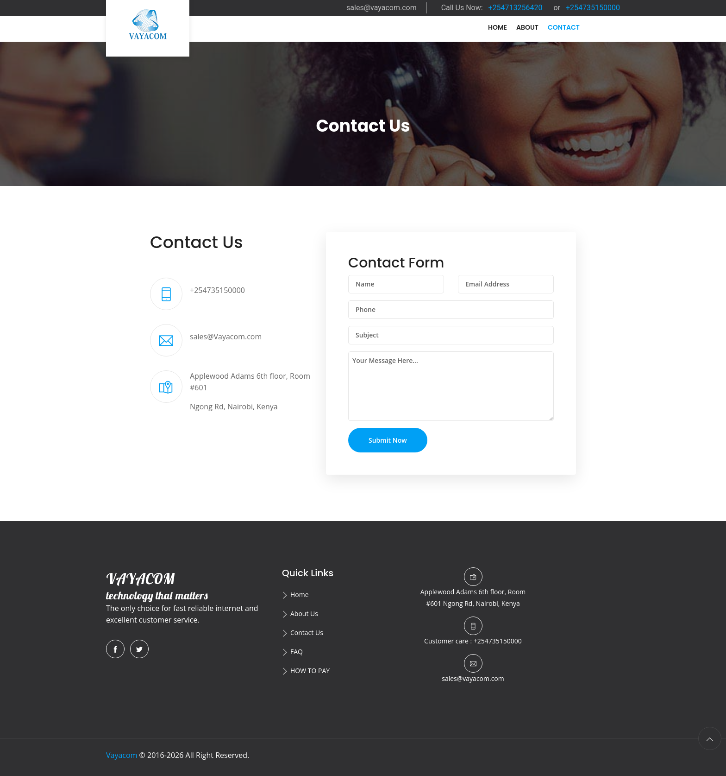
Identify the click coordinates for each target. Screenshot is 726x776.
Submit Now (388, 440)
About (527, 27)
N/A (609, 40)
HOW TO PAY (310, 670)
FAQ (296, 651)
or (587, 7)
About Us (304, 613)
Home (497, 27)
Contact (564, 27)
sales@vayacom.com (381, 7)
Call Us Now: (492, 7)
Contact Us (306, 632)
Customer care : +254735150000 (473, 640)
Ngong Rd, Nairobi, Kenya (473, 597)
